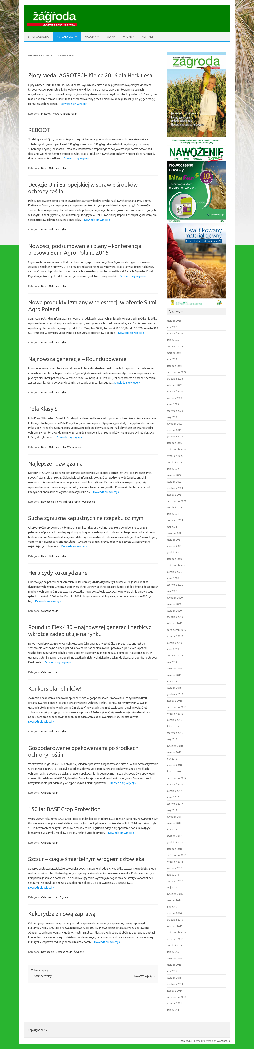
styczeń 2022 (174, 481)
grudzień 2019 (175, 616)
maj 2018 (172, 739)
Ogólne (64, 897)
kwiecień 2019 (175, 668)
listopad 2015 (174, 926)
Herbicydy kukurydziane (58, 573)
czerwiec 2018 (175, 732)
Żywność (79, 951)
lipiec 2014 (173, 1009)
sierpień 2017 (174, 790)
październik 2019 (176, 629)
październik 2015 (176, 932)
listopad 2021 (174, 494)
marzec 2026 (174, 320)
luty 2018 (172, 758)
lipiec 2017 (173, 797)
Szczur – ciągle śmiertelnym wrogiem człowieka (86, 859)
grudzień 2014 (175, 984)
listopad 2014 (174, 990)
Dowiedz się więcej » (74, 103)
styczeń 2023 (174, 430)
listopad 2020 (174, 558)
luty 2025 (172, 359)
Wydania (128, 36)
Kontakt (147, 36)
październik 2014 (176, 997)
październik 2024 (176, 372)
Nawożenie (47, 501)
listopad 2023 (174, 385)
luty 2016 (172, 906)
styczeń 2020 (174, 610)
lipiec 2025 (173, 339)
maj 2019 (172, 662)
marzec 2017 (174, 823)
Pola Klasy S (43, 409)
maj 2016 (172, 887)
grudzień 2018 (175, 694)
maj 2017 (172, 810)
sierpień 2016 (174, 868)
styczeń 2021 (174, 546)
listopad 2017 (174, 771)
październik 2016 (176, 855)
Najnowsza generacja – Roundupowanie (77, 359)
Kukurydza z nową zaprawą (62, 914)
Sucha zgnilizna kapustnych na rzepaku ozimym (85, 518)
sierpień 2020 (174, 571)
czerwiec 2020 (175, 584)
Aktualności (65, 36)
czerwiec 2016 (175, 881)
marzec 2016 (174, 900)
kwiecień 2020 (175, 597)
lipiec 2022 (173, 468)
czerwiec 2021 (175, 520)
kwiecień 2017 (175, 816)
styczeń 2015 (174, 977)
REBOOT (39, 130)
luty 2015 (172, 971)
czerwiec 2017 (175, 803)
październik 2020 (176, 565)
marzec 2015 (174, 964)
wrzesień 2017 (175, 784)
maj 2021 (172, 526)
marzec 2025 (174, 352)
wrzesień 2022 (175, 455)
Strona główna (38, 36)
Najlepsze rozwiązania (55, 463)
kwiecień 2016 (175, 893)
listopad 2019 (174, 623)
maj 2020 (172, 591)
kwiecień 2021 (175, 533)
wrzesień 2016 (175, 861)
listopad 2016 (174, 848)
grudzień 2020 (175, 552)
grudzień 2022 (175, 436)
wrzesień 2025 (175, 333)
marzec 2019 (174, 675)
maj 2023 (172, 417)
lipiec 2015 (173, 951)
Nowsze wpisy (145, 976)
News (56, 113)
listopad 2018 (174, 700)
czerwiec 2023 (175, 410)
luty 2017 (172, 829)
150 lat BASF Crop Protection (64, 809)
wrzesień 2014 (175, 1003)
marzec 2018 (174, 752)
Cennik (111, 36)
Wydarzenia (74, 447)
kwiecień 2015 (175, 958)
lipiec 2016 (173, 874)
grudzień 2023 (175, 378)
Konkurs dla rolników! (55, 688)
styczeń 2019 (174, 687)
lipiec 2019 (173, 649)
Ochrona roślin (68, 113)
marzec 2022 (174, 475)
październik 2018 (176, 707)
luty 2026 (172, 327)
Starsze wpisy (41, 976)
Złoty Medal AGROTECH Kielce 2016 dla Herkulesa (90, 75)
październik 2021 (176, 501)
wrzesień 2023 (175, 391)
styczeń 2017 (174, 835)
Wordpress (223, 1040)
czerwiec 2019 (175, 655)
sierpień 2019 (174, 642)
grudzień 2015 (175, 919)
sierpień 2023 (174, 398)
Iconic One (186, 1040)
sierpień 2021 (174, 507)
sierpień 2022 (174, 462)
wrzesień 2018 (175, 713)
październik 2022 (176, 449)
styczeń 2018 (174, 765)
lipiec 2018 (173, 726)
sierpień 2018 (174, 719)
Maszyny (46, 113)
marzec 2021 (174, 539)
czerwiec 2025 (175, 346)
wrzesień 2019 (175, 636)
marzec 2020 (174, 604)
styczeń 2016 (174, 913)
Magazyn (90, 36)
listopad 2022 (174, 442)
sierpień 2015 (174, 945)
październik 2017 (176, 778)
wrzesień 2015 (175, 939)
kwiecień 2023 (175, 423)
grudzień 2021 (175, 488)
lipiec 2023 (173, 404)
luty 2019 (172, 681)
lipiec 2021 (173, 513)
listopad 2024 (174, 365)
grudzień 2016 (175, 842)
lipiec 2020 (173, 578)
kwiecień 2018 (175, 745)
